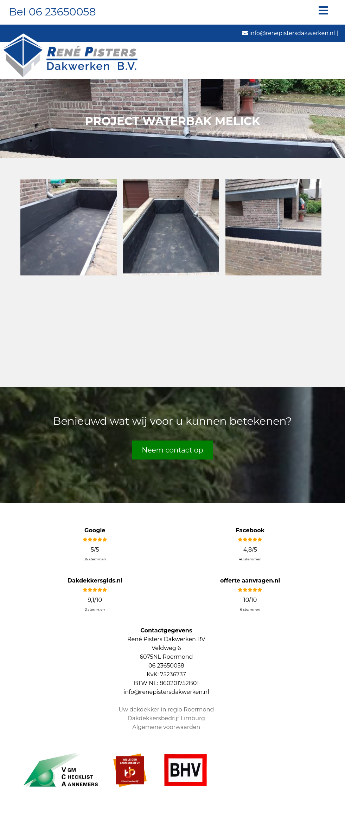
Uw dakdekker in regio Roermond (166, 709)
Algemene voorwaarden (166, 727)
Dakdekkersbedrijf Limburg (166, 718)
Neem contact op (172, 449)
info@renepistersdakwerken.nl (288, 33)
